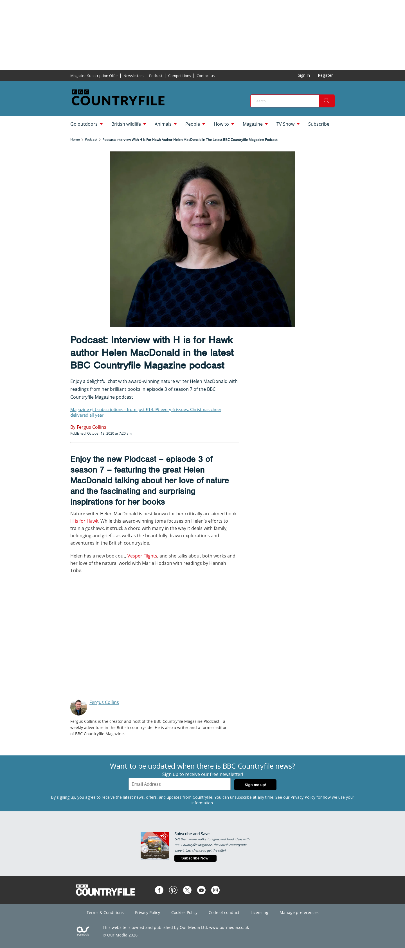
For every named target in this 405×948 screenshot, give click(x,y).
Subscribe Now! (195, 858)
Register (325, 75)
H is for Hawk (84, 521)
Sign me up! (255, 785)
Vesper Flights (141, 556)
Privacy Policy (303, 797)
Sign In (304, 75)
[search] (326, 100)
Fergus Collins (104, 702)
